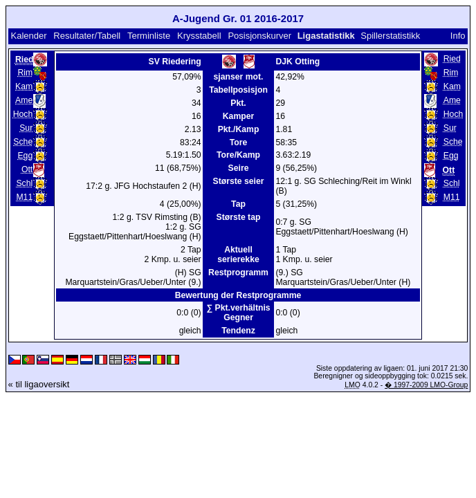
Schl (24, 183)
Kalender (28, 35)
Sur (26, 128)
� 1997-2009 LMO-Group (426, 385)
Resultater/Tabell (86, 35)
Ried (452, 59)
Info (458, 35)
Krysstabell (199, 35)
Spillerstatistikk (390, 35)
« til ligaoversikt (39, 384)
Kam (24, 86)
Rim (25, 72)
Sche (23, 142)
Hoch (23, 114)
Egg (25, 155)
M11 (24, 197)
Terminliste (148, 35)
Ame (24, 100)
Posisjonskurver (259, 35)
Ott (27, 169)
